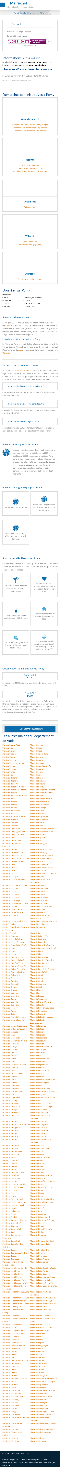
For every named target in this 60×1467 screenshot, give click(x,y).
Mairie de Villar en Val (11, 1390)
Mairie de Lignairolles (39, 1064)
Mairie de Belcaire (37, 783)
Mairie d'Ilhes (35, 1055)
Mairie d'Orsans (36, 1160)
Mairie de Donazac (37, 912)
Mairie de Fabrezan (10, 936)
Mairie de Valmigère (38, 1375)
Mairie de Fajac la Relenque (13, 939)
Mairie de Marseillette (11, 1088)
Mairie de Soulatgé (10, 1351)
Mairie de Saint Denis (11, 1271)
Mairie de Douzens (10, 915)
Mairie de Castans (9, 849)
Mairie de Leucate (37, 1061)
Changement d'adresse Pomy (30, 279)
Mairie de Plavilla (9, 1196)
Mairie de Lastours (38, 1040)
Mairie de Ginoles (37, 981)
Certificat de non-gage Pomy (30, 244)
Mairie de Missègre (10, 1109)
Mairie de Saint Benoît (39, 1262)
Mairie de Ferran (9, 948)
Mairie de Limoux (37, 1067)
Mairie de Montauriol (39, 1112)
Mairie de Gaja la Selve (39, 972)
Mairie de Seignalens (10, 1339)
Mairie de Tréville (9, 1372)
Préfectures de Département (30, 1462)
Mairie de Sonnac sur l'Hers (13, 1345)
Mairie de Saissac (9, 1327)
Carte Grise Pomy (30, 241)
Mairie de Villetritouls (11, 1441)
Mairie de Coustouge (11, 900)
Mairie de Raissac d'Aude (40, 1217)
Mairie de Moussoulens (40, 1148)
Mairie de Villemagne (11, 1414)
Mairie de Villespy (37, 1438)
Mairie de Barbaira (10, 783)
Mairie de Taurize (37, 1354)
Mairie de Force (8, 1008)
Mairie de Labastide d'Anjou (41, 1017)
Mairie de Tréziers (37, 1372)
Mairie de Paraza (9, 1169)
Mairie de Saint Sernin (11, 1315)
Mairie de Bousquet (38, 1049)
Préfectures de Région (29, 1459)
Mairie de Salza (36, 1336)
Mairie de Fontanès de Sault (14, 957)
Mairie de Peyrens (37, 1184)
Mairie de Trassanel (10, 1366)
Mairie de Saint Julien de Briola (15, 1283)
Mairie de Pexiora (9, 1181)
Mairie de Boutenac (38, 810)
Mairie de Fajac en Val (39, 936)
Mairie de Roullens (37, 1253)
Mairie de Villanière (38, 1387)
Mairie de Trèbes (9, 1369)
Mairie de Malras (9, 1079)
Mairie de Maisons (37, 1076)
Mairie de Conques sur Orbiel (14, 885)
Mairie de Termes (9, 1357)
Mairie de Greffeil (37, 987)
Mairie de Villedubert (11, 1405)
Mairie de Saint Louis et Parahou (43, 1286)
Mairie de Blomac (9, 804)
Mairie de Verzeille (10, 1384)
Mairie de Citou (8, 873)
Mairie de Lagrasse (10, 1032)
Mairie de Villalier (9, 1387)
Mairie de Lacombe (38, 1026)
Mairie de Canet (9, 837)
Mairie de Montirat (10, 1130)
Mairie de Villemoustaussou (41, 1414)
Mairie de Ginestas (10, 981)
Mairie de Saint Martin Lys (41, 1300)
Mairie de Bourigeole (11, 810)
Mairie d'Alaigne (36, 748)
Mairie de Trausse (37, 1366)
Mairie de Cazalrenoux (39, 864)
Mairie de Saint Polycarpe (40, 1309)
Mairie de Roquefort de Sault (42, 1241)
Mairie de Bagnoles (10, 781)
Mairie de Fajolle (37, 1005)
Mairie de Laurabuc (10, 1043)
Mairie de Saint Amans (39, 1259)
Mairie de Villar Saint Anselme (42, 1390)
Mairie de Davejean (38, 909)
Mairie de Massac (9, 1094)
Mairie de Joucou (37, 996)
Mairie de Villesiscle (10, 1438)
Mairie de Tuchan (9, 1375)
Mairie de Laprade (37, 1035)
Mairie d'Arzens (36, 769)
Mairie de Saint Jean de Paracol (15, 1280)
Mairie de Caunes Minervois (41, 855)
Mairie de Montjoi (9, 1133)
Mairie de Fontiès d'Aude (12, 963)
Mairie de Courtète (10, 1002)
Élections (6, 1465)
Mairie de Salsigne (37, 1333)
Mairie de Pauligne (37, 1169)
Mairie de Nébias (37, 1154)
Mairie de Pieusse (9, 1193)
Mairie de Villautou (38, 1399)
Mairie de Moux (36, 1151)
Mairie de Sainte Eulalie (12, 1324)
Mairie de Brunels (37, 1052)
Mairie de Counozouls (39, 891)
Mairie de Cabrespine (39, 819)
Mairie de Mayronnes (11, 1097)
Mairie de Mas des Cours (12, 1091)
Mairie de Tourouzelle (11, 1363)
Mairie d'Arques (9, 766)
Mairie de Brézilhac (38, 813)
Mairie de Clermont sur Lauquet (43, 873)
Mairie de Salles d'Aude (39, 1330)
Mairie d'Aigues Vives (11, 745)
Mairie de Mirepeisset (11, 1106)
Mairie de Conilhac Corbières (14, 879)
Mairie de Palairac (9, 1166)
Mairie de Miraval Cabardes (41, 1103)
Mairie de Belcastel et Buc (13, 786)
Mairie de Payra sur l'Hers (13, 1172)
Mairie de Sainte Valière (40, 1324)
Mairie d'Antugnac (37, 757)
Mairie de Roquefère (38, 1235)
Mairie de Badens (9, 778)
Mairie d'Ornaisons (10, 1160)
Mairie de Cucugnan (38, 903)
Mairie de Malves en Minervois (42, 1079)
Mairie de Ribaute (37, 1223)
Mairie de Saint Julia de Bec (41, 1280)
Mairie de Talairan (9, 1354)
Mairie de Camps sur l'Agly (13, 834)
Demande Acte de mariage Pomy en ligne (30, 127)
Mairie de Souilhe (37, 1348)
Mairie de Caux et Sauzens (13, 861)
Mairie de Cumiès (9, 906)
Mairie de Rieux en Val (11, 1229)
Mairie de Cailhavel (10, 825)
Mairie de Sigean (37, 1342)
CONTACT (6, 1453)
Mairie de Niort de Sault (40, 1157)
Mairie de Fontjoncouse (40, 963)
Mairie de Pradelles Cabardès (42, 1202)
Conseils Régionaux (10, 1459)
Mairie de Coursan (37, 894)
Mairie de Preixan (37, 1205)
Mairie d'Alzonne (9, 757)
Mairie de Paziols (37, 1172)
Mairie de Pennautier (11, 1178)
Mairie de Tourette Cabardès (14, 1017)
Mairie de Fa (35, 933)
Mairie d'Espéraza (37, 927)
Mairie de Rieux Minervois (41, 1229)
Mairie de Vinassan (38, 1441)
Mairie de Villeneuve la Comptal (15, 1417)
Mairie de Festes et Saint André (43, 948)
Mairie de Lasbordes (38, 1037)
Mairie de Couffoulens (39, 888)
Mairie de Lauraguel (10, 1046)
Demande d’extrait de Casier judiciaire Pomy (30, 171)
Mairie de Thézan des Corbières (15, 1360)
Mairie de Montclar (10, 1121)
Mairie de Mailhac (9, 1076)
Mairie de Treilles (37, 1369)
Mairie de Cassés (9, 1055)
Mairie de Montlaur (38, 1133)
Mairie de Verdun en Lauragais (42, 1381)
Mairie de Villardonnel (39, 1393)
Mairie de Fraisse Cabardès (13, 969)
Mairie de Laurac (37, 1043)
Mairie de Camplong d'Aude (41, 831)
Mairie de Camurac (38, 834)
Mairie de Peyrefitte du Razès (42, 1181)
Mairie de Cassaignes (38, 843)
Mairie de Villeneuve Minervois (43, 1423)
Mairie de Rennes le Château (42, 1220)
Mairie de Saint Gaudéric (40, 1274)
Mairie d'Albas (36, 751)
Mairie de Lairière (37, 1032)
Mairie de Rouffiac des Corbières (15, 1253)
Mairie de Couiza (9, 891)
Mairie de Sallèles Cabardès (41, 1327)
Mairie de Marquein (10, 1085)
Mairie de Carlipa (37, 840)
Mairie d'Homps (36, 990)
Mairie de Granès (9, 987)
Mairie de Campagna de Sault (42, 828)
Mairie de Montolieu (38, 1136)
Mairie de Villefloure (38, 1405)
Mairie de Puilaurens (10, 1211)
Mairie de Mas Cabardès (40, 1088)
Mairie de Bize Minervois (40, 801)
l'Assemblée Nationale (22, 370)
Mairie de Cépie (8, 870)
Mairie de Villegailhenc (39, 1408)
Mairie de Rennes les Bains (13, 1223)
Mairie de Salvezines (10, 1336)
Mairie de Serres (36, 1339)
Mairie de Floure (37, 954)
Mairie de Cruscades (38, 900)
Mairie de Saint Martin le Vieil (14, 1300)
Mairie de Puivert (37, 1211)
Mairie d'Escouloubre (39, 924)
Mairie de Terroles (37, 1357)
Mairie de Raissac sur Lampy (14, 1220)
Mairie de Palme (9, 1011)
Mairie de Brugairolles (39, 816)
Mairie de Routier (9, 1256)
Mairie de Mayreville (38, 1094)
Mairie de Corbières (38, 885)
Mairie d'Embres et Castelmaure (43, 921)
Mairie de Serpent (37, 1014)
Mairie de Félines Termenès (13, 942)
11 (3, 347)
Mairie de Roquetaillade (40, 1244)
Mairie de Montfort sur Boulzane (16, 1124)
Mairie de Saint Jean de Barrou (42, 1277)
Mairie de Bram (8, 813)
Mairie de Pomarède (38, 1011)
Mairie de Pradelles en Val (13, 1205)
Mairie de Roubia (9, 1250)
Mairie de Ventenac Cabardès (14, 1378)
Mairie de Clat (8, 1052)
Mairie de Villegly (9, 1411)
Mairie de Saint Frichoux (12, 1274)
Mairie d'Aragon (9, 760)
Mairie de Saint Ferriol (39, 1271)
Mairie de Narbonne (10, 1154)
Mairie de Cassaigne (38, 999)
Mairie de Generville (10, 978)
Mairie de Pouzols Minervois (14, 1202)
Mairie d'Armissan (37, 763)
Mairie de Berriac (9, 798)
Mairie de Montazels (10, 1115)
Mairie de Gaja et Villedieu (13, 972)
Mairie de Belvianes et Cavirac (14, 795)
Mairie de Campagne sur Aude (15, 831)
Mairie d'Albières (9, 754)
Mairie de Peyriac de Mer (12, 1187)
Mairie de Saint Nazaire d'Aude (43, 1303)
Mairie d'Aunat (8, 772)
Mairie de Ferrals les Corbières (42, 945)
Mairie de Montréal (10, 1139)
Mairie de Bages (36, 778)
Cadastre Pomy (30, 207)
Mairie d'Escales (9, 924)
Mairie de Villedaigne (38, 1402)
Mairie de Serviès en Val (12, 1342)
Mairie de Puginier (10, 1208)
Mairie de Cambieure (11, 828)
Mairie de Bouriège (38, 807)
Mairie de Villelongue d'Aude (42, 1411)
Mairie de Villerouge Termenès (42, 1429)
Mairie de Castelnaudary (12, 852)
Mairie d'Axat (7, 775)
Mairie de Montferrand (39, 1121)
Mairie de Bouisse (9, 807)
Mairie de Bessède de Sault (41, 798)
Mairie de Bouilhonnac (39, 804)
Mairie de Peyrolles (10, 1190)
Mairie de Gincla (36, 978)
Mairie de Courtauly (10, 897)
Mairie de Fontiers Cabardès (42, 960)
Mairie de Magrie (37, 1073)
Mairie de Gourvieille (10, 984)
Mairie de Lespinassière (40, 1058)
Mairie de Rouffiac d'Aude (41, 1250)
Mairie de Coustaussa (39, 897)
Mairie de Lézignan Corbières (14, 1064)
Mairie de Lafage (37, 1029)
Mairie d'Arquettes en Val (40, 766)
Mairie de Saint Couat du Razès (43, 1268)
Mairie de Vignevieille (39, 1384)
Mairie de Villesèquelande (40, 1432)
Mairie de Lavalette (10, 1049)
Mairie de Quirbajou (10, 1217)
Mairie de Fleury (9, 954)
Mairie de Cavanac (37, 861)
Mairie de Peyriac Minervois (41, 1187)
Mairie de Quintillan (38, 1214)
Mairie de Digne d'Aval (11, 1005)
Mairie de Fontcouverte (40, 957)
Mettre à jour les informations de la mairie (16, 80)
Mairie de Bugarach (10, 819)
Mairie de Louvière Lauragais (42, 1008)
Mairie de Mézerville (10, 1103)
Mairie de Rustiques (10, 1259)
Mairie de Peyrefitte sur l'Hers (14, 1184)
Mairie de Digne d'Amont (40, 1002)
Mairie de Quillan (9, 1214)
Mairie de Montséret (10, 1145)
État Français (49, 1462)
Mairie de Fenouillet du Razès (14, 945)
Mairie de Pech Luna (10, 1175)
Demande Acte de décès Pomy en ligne (30, 130)
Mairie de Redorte (9, 1014)
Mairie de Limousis (10, 1067)
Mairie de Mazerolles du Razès (42, 1097)
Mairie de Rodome (37, 1232)
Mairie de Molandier (38, 1109)
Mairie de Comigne (10, 876)
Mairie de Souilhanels (11, 1348)
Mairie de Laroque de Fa (12, 1037)
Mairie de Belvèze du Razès (41, 792)
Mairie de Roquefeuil (11, 1241)
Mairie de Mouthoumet (12, 1151)
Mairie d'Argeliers (37, 760)
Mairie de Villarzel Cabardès (13, 1396)
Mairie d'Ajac (7, 748)
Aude (47, 322)
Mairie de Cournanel (10, 894)
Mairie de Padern (37, 1163)
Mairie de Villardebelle (11, 1393)
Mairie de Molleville (10, 1112)
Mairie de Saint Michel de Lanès (15, 1303)
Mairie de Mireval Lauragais (41, 1106)
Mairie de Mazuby (9, 1100)
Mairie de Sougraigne (39, 1345)
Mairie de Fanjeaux (38, 939)
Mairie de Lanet (8, 1035)
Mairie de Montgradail (11, 1127)
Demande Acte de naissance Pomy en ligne (30, 124)
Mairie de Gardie (37, 975)
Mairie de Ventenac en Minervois (43, 1378)
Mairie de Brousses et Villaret (14, 816)
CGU (27, 1453)
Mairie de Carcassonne (11, 840)
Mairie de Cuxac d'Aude (12, 909)
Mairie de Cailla (36, 825)
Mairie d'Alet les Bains (39, 754)
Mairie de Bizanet (9, 801)
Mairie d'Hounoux (10, 993)
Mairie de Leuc (8, 1061)
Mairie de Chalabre (38, 870)
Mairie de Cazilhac (9, 867)
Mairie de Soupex (37, 1351)
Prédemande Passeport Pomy (30, 168)
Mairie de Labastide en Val (13, 1020)
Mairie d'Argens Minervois (13, 763)
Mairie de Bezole (9, 999)
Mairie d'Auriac (36, 772)
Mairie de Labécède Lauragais (14, 1026)
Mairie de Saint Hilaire (11, 1277)
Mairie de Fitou (36, 951)
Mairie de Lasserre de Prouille (14, 1040)
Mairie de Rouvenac (38, 1256)
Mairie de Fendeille (38, 942)
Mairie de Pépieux (37, 1178)
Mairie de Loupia (9, 1070)
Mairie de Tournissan (39, 1360)
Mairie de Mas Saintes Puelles (42, 1091)
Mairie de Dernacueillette (12, 912)
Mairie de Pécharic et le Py (41, 1175)
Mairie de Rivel (8, 1232)
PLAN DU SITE (18, 1453)
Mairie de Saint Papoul (11, 1306)
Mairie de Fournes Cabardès (14, 966)
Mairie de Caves (9, 864)
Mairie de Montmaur (11, 1136)
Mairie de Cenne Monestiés (41, 867)
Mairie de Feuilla (9, 951)
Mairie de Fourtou (37, 966)
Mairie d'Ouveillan (10, 1163)
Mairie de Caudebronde (12, 855)
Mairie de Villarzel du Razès (41, 1396)
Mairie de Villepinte (10, 1429)
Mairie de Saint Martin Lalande (43, 1297)
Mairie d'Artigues (9, 769)
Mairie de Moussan (10, 1148)
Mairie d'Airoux (36, 745)
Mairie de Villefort (9, 1408)
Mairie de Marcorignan (39, 1082)
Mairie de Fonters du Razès (13, 960)
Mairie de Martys (9, 1058)
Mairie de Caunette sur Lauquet (15, 858)
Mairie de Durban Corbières (13, 921)
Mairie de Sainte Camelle (40, 1315)
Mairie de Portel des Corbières (42, 1199)
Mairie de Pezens (37, 1190)
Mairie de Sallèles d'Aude (12, 1330)
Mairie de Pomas (37, 1196)
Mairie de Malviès (9, 1082)
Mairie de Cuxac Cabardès (41, 906)
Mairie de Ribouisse (10, 1226)
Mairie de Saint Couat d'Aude (14, 1268)
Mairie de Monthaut (38, 1127)
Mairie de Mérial (36, 1100)
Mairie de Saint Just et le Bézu (42, 1283)
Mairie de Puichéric (38, 1208)
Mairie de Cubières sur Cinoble (15, 903)
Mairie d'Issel (35, 993)
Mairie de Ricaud (37, 1226)
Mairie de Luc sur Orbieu (12, 1073)
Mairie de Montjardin (39, 1130)
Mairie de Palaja (36, 1166)
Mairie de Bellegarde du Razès (42, 789)
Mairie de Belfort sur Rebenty (14, 789)
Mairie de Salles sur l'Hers (13, 1333)
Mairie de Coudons (10, 888)
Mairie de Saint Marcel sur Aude (15, 1292)
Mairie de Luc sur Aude (39, 1070)
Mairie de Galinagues (11, 975)
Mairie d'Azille (36, 775)
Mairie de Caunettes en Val (41, 858)
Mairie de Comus (37, 876)
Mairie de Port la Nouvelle (13, 1199)
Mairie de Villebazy (10, 1402)
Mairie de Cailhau (37, 822)
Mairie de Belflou (37, 786)
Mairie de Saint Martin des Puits (15, 1297)
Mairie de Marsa (36, 1085)
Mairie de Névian (9, 1157)
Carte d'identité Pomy (30, 165)
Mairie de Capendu (38, 837)
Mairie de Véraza (9, 1381)
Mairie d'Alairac (8, 751)
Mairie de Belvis (36, 795)
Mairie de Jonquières (10, 996)
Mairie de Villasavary (10, 1399)
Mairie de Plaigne (37, 1193)
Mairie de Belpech (9, 792)
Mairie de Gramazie (38, 984)
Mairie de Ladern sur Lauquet (14, 1029)
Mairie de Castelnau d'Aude (41, 849)
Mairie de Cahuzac (10, 822)
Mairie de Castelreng (38, 852)
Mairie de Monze (37, 1145)
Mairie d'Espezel (9, 933)
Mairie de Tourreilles (38, 1363)
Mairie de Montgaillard (39, 1124)
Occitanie (12, 325)
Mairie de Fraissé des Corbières (43, 969)
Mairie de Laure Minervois (41, 1046)
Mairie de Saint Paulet (39, 1306)
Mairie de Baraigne (38, 781)
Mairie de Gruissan (10, 990)
